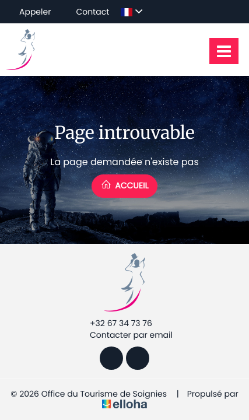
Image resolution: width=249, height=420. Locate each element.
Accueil (125, 185)
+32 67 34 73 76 (114, 323)
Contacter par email (124, 335)
